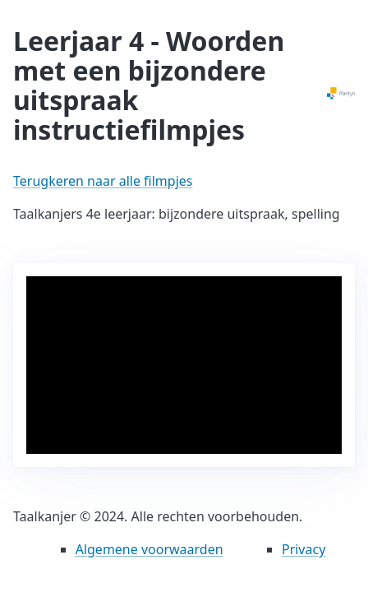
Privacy (303, 549)
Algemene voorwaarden (149, 549)
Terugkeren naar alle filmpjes (102, 181)
